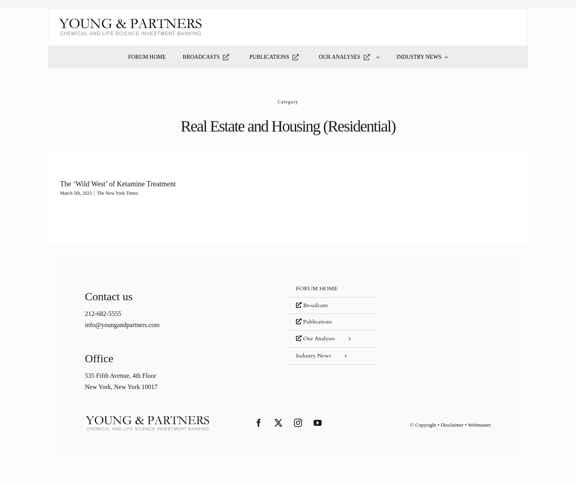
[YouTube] (317, 423)
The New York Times (117, 193)
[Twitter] (278, 423)
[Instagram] (298, 423)
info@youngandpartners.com (122, 324)
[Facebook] (258, 423)
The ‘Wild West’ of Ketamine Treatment (118, 184)
